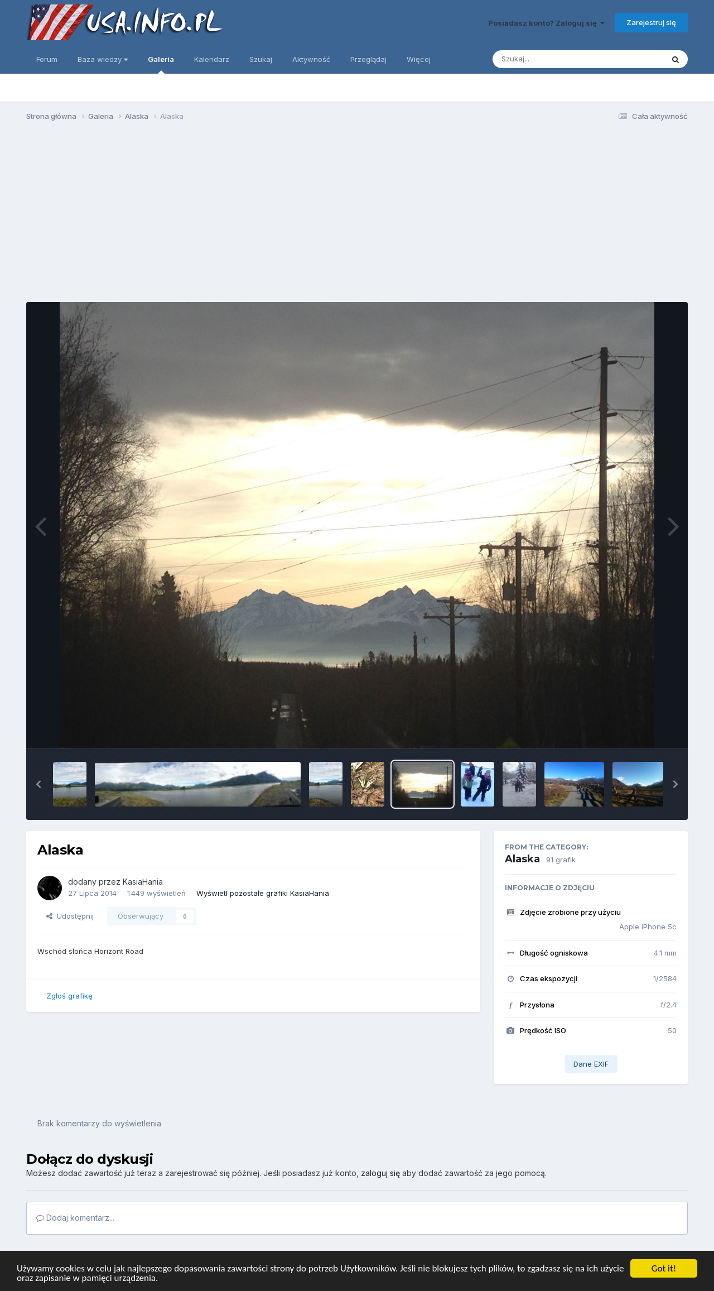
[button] (38, 784)
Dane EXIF (591, 1063)
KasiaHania (143, 881)
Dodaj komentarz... (75, 1217)
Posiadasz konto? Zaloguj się (546, 22)
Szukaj (260, 59)
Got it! (664, 1268)
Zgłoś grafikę (69, 995)
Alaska (522, 859)
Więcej (419, 59)
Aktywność (311, 59)
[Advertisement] (357, 216)
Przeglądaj (368, 59)
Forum (46, 59)
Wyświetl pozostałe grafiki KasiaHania (262, 893)
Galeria (161, 64)
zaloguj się (380, 1173)
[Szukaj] (551, 59)
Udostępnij (70, 915)
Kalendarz (211, 59)
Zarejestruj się (651, 22)
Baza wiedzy (103, 59)
